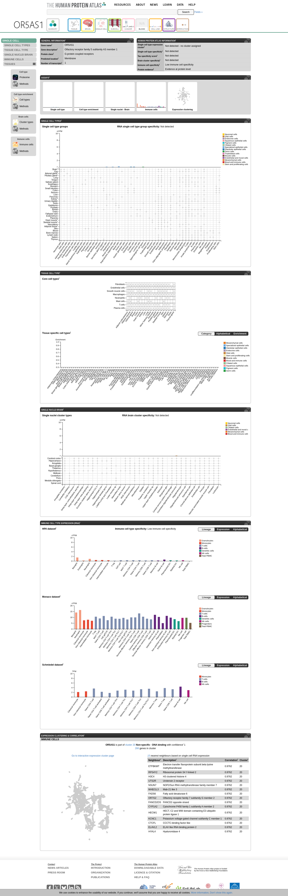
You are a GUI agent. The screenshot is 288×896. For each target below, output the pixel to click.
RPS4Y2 (152, 772)
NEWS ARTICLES (58, 867)
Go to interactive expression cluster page (93, 755)
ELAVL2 (152, 827)
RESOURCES (122, 5)
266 (137, 748)
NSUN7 (152, 785)
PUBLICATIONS (100, 877)
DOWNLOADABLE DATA (149, 867)
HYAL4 (152, 831)
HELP (191, 5)
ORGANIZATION (100, 872)
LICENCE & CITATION (147, 872)
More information (200, 892)
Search (186, 12)
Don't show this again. (221, 892)
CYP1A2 (152, 806)
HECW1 (152, 812)
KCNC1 (152, 818)
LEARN (167, 5)
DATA (180, 5)
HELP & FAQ (141, 877)
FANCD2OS (154, 802)
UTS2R (152, 781)
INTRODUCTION (101, 867)
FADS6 (152, 793)
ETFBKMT (153, 766)
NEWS (154, 5)
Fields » (198, 12)
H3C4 (151, 776)
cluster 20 (130, 744)
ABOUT (140, 5)
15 (148, 755)
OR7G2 (152, 798)
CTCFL (152, 823)
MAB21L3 (153, 789)
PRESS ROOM (56, 872)
